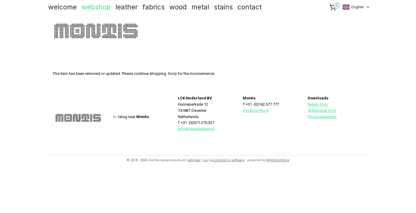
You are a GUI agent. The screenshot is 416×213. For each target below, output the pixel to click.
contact (250, 7)
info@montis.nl (256, 110)
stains (223, 7)
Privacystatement (322, 116)
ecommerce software (227, 160)
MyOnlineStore (277, 160)
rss (205, 160)
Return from (318, 104)
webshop (96, 7)
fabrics (154, 7)
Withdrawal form (322, 110)
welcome (62, 7)
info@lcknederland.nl (196, 129)
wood (178, 7)
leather (126, 7)
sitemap (194, 160)
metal (200, 7)
